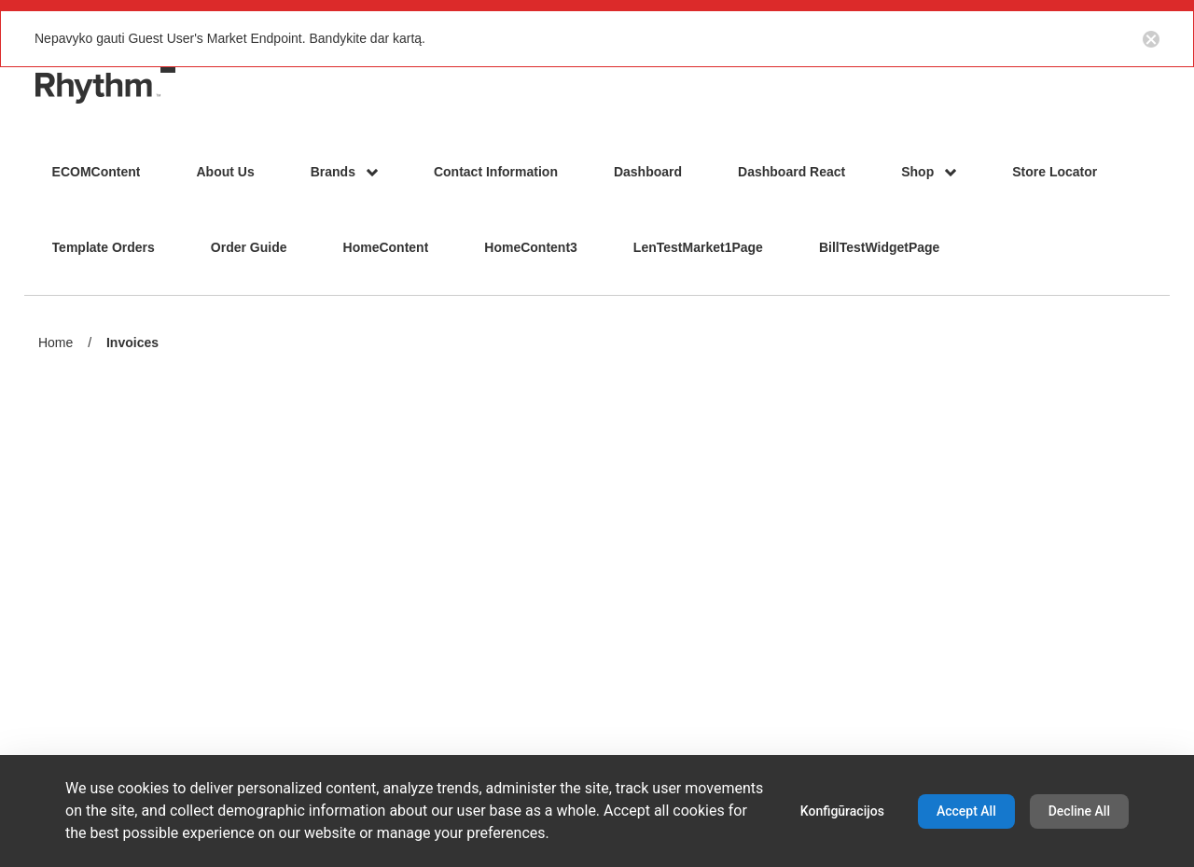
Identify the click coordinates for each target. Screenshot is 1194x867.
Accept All (966, 811)
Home (55, 342)
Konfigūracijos (842, 811)
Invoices (132, 344)
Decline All (1079, 811)
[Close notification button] (1151, 38)
